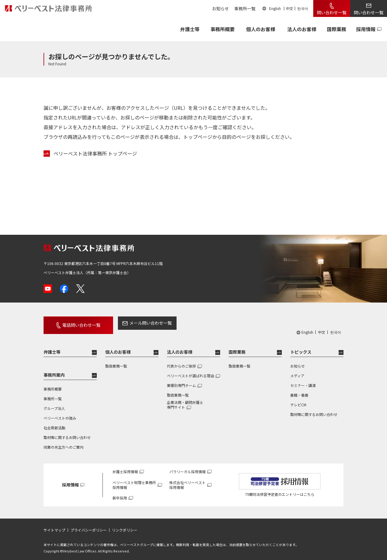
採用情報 (366, 29)
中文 (289, 8)
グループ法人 (54, 404)
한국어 (302, 8)
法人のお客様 (301, 29)
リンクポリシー (124, 526)
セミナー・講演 (303, 381)
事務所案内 (54, 371)
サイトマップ (54, 526)
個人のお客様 (260, 29)
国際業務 (336, 29)
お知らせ (220, 8)
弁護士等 (52, 348)
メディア (297, 371)
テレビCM (298, 400)
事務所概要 (222, 29)
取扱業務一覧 (116, 361)
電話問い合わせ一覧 (76, 323)
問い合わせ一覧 (331, 12)
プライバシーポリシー (88, 526)
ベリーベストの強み (60, 413)
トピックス (300, 348)
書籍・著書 (299, 390)
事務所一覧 (244, 8)
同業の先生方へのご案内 (63, 442)
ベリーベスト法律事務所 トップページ (95, 153)
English (275, 8)
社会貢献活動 (54, 423)
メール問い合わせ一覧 (140, 323)
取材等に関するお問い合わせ (67, 433)
